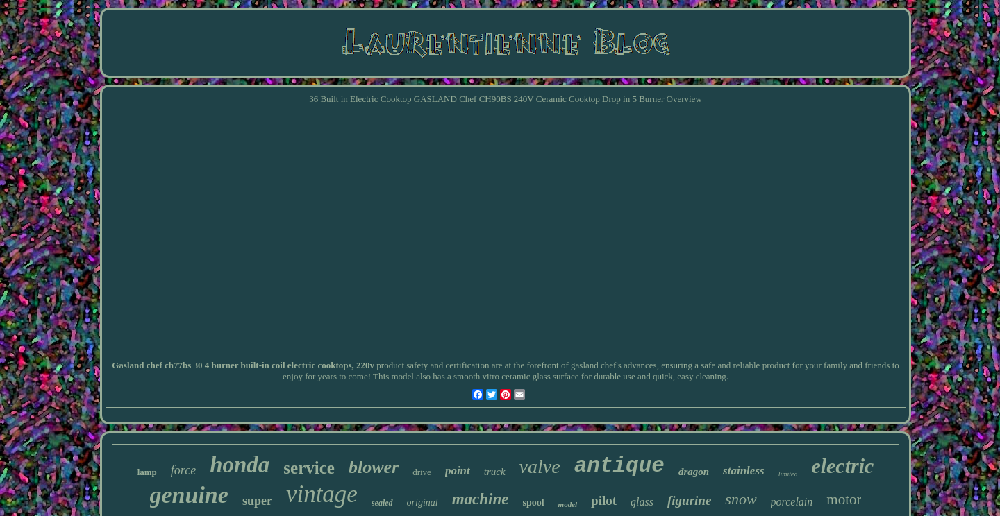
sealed (382, 503)
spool (533, 502)
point (457, 470)
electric (842, 465)
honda (239, 464)
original (422, 502)
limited (788, 474)
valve (539, 466)
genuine (189, 495)
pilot (604, 500)
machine (480, 499)
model (568, 504)
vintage (322, 494)
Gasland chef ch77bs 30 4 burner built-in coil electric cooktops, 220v (243, 365)
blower (374, 467)
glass (642, 502)
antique (619, 466)
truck (495, 471)
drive (421, 472)
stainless (744, 470)
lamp (147, 472)
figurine (689, 500)
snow (740, 499)
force (183, 470)
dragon (693, 471)
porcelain (792, 502)
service (309, 467)
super (257, 501)
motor (843, 499)
